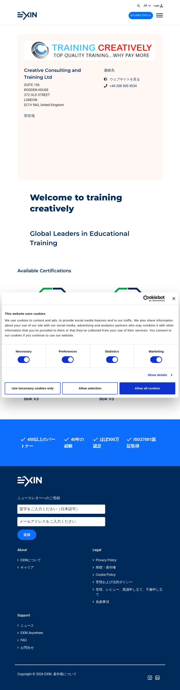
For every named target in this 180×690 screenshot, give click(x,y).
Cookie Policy (106, 575)
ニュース (27, 626)
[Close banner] (173, 298)
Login (158, 5)
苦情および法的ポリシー (114, 582)
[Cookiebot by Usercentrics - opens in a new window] (146, 298)
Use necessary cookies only (33, 388)
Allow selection (90, 388)
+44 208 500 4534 (123, 86)
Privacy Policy (106, 560)
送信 (26, 535)
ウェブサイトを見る (125, 79)
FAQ (23, 640)
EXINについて (30, 560)
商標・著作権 (106, 567)
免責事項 (102, 602)
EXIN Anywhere (31, 633)
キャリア (27, 567)
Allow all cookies (147, 388)
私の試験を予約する (140, 15)
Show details (157, 375)
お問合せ (27, 648)
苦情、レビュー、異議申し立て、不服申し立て (129, 592)
